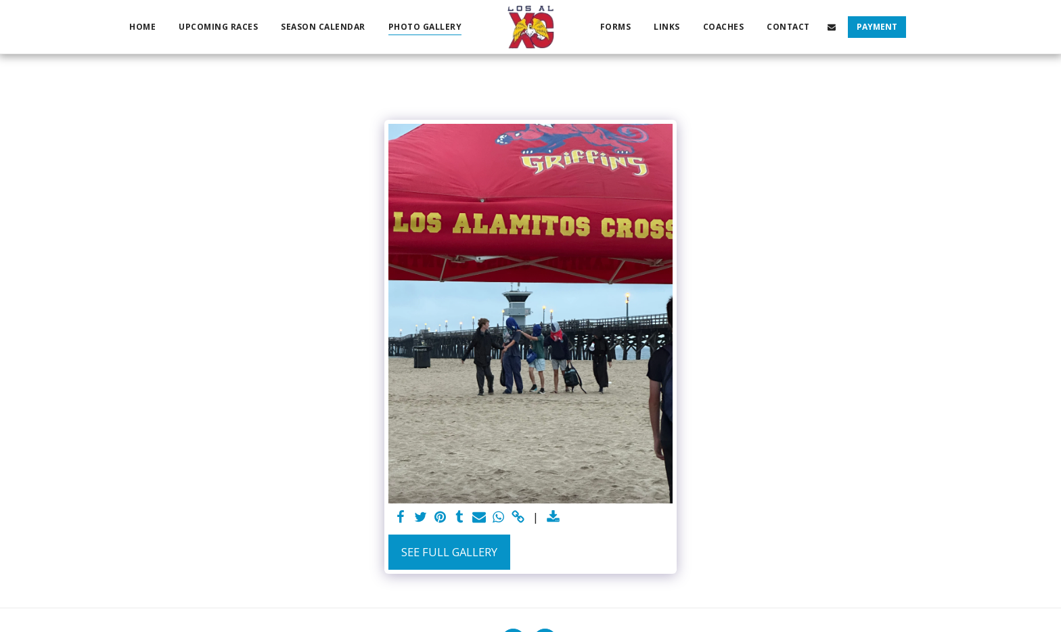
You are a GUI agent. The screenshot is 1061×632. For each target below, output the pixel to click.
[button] (831, 26)
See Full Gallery (449, 552)
